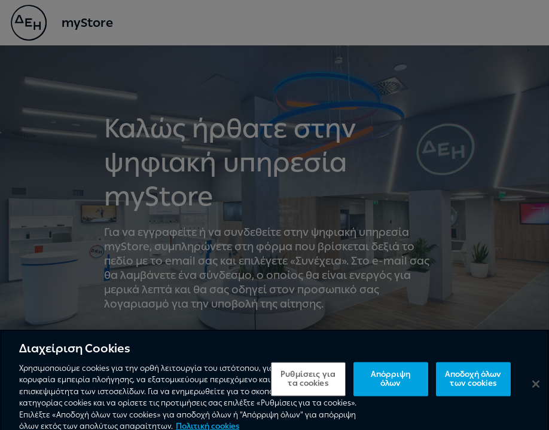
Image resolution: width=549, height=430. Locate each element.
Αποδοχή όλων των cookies (473, 383)
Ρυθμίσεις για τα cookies (308, 383)
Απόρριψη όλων (391, 383)
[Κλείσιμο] (536, 388)
